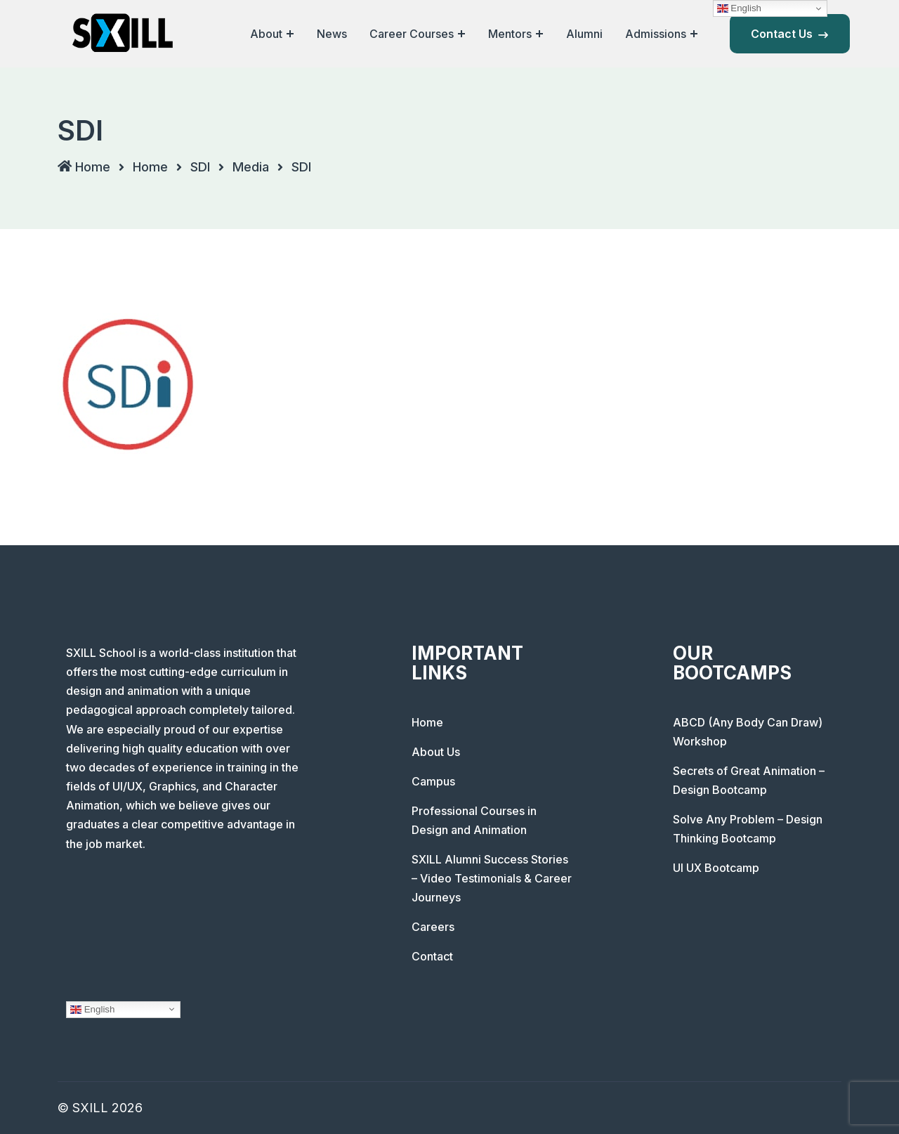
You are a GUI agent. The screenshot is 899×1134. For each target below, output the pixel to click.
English (92, 1009)
